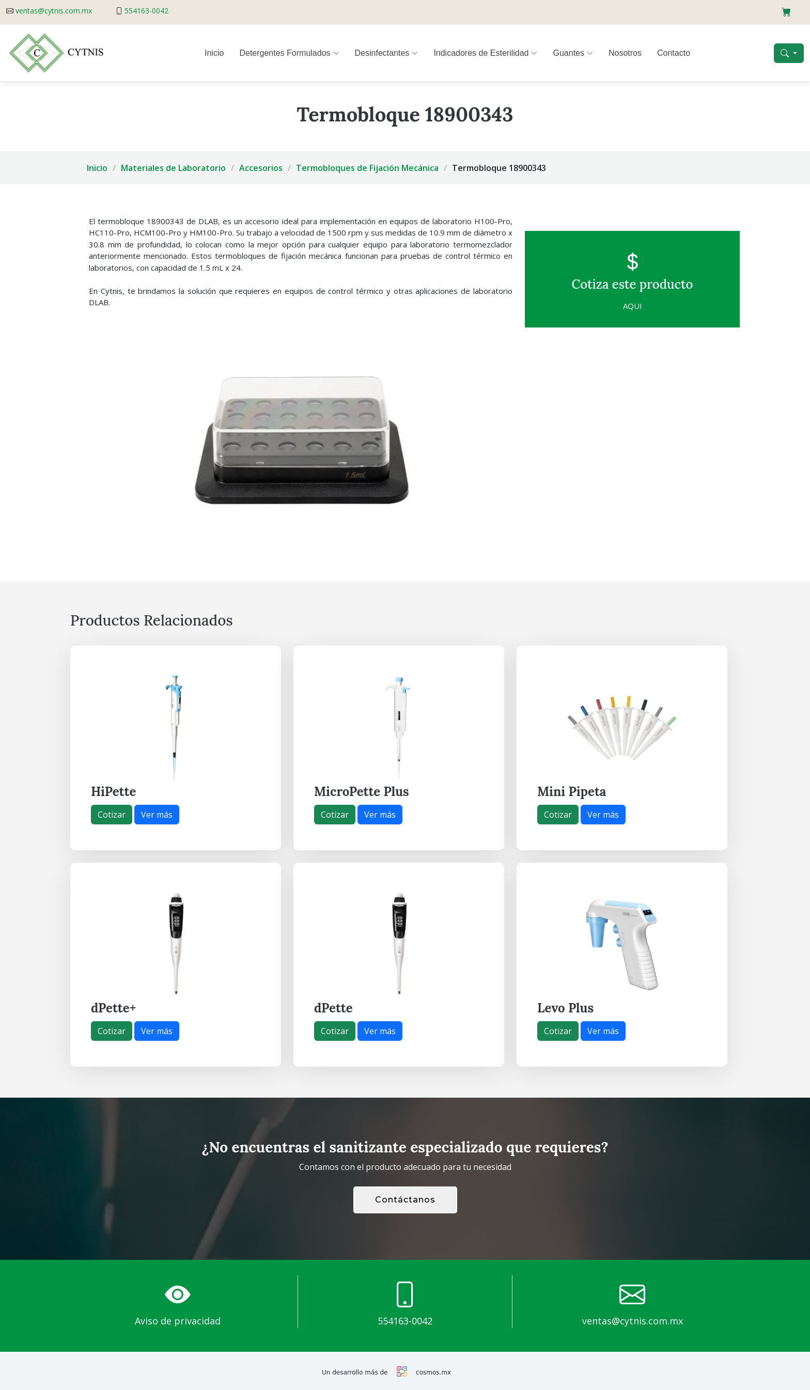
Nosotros (625, 53)
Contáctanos (405, 1200)
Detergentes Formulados (289, 53)
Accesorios (261, 168)
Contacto (673, 53)
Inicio (214, 53)
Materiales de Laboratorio (173, 168)
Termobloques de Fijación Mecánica (367, 168)
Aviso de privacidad (178, 1321)
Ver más (157, 814)
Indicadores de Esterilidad (485, 53)
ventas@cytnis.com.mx (53, 10)
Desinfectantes (386, 53)
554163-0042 (146, 10)
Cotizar (112, 814)
